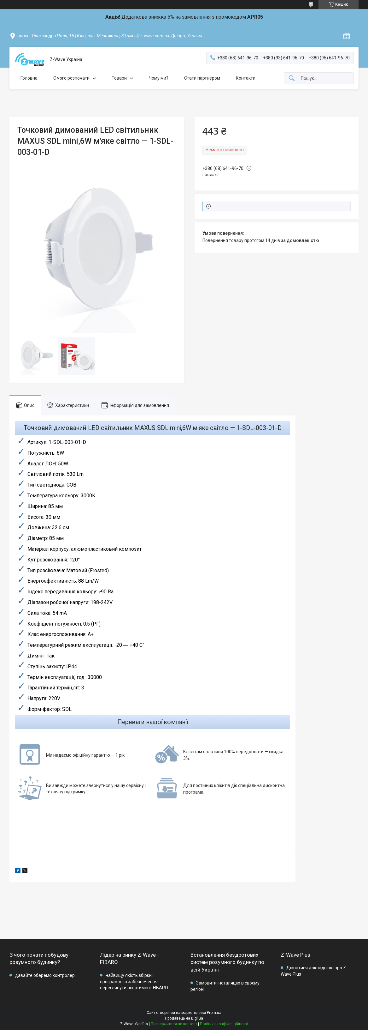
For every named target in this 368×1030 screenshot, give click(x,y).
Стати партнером (202, 78)
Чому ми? (158, 78)
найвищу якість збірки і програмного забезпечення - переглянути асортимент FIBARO (134, 981)
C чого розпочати (71, 78)
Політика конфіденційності (224, 1024)
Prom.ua (214, 1012)
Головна (29, 78)
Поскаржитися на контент (174, 1024)
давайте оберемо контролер (45, 975)
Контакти (245, 78)
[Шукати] (291, 78)
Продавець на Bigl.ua (184, 1018)
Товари (119, 78)
